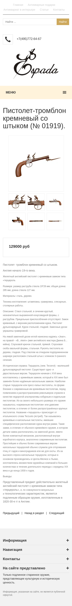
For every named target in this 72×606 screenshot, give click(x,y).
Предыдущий (11, 513)
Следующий (56, 513)
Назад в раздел (34, 513)
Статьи (44, 9)
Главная (18, 4)
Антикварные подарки (41, 4)
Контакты (59, 9)
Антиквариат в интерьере (19, 9)
